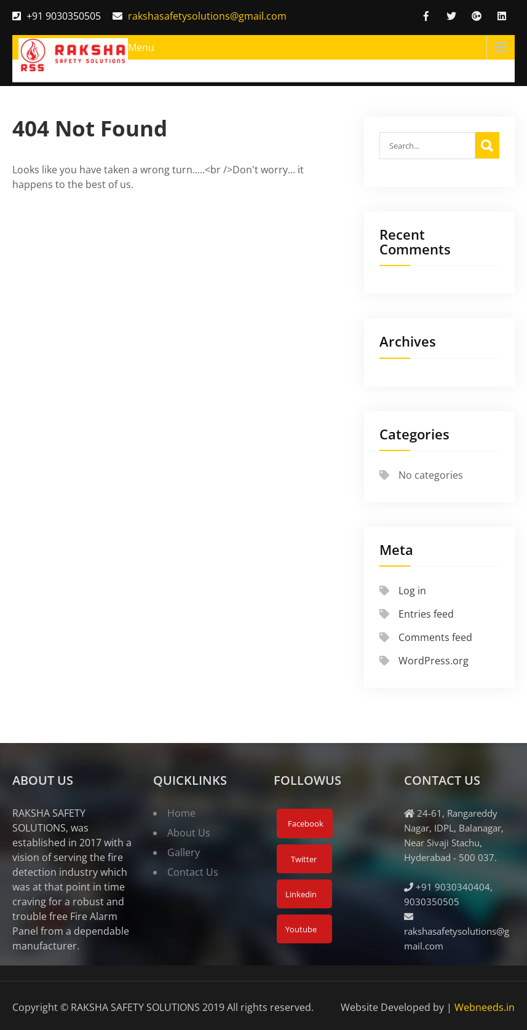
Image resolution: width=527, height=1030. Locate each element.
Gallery (183, 852)
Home (181, 813)
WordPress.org (433, 660)
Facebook (304, 823)
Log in (412, 590)
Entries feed (426, 614)
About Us (188, 832)
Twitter (303, 859)
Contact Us (192, 872)
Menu (141, 47)
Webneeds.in (484, 1007)
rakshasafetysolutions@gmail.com (207, 16)
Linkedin (300, 894)
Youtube (300, 929)
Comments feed (435, 637)
